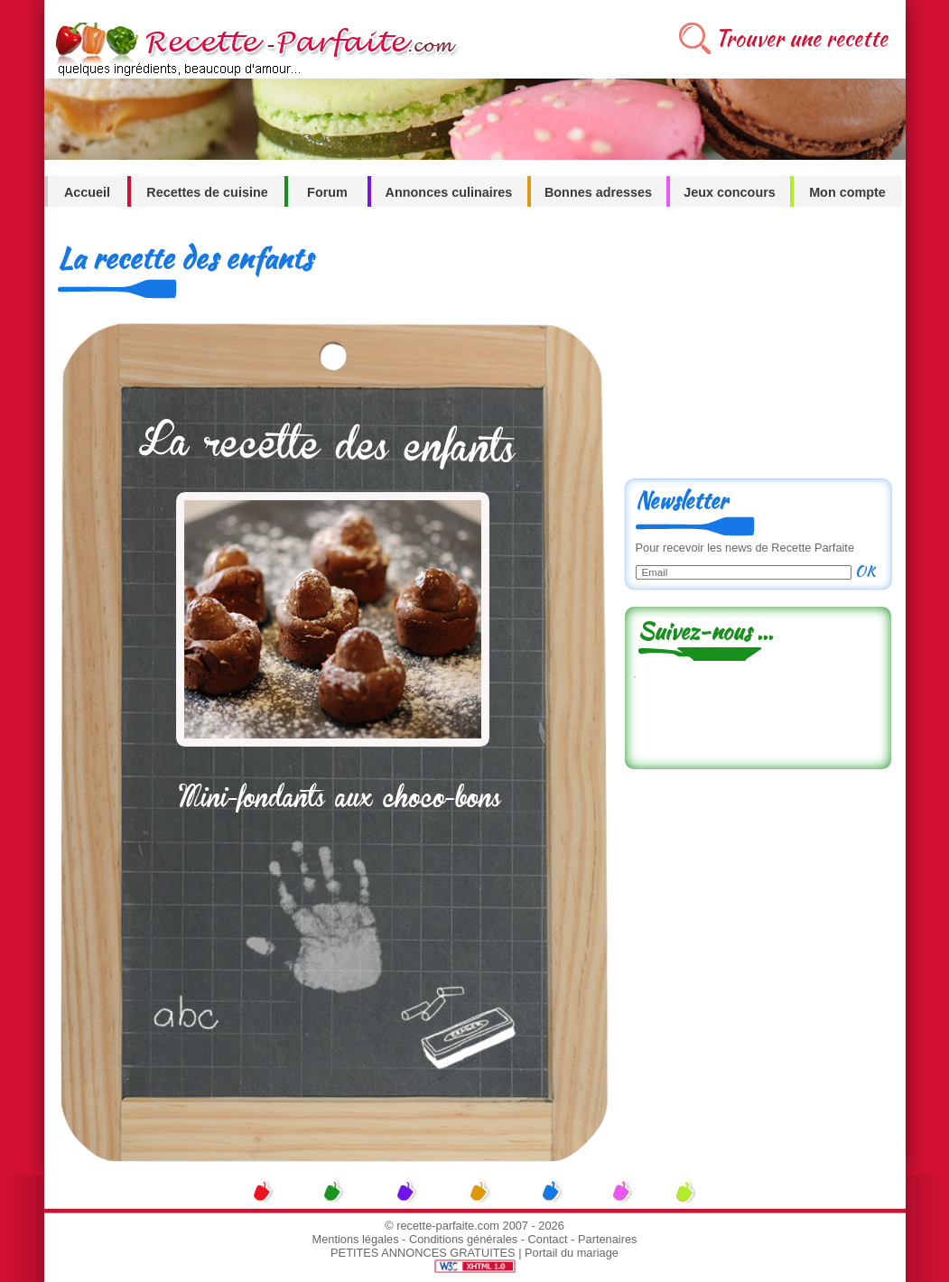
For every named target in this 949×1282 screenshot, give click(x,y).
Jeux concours (730, 192)
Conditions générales (463, 1239)
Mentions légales (355, 1239)
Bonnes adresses (598, 192)
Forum (327, 192)
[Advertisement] (757, 349)
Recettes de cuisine (206, 192)
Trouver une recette (801, 38)
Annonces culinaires (449, 192)
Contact (548, 1239)
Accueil (87, 192)
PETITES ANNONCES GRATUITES (423, 1252)
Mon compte (847, 192)
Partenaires (607, 1239)
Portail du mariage (572, 1252)
